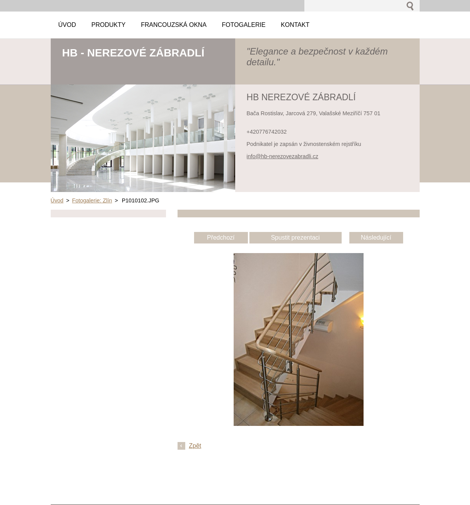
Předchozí (220, 237)
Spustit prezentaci (295, 237)
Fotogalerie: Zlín (92, 200)
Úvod (57, 200)
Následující (376, 237)
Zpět (195, 445)
